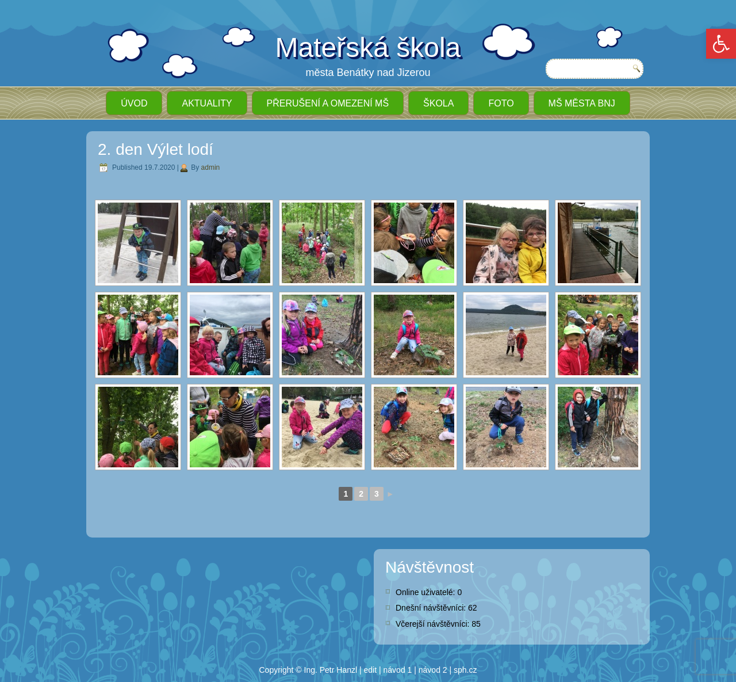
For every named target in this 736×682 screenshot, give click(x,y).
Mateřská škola (368, 47)
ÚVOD (134, 103)
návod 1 (398, 670)
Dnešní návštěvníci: (432, 607)
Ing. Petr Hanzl (331, 670)
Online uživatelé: (426, 592)
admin (210, 167)
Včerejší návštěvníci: (433, 623)
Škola (438, 103)
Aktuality (207, 103)
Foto (500, 103)
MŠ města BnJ (582, 103)
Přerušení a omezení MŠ (328, 103)
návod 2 (433, 670)
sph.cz (465, 670)
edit (370, 670)
